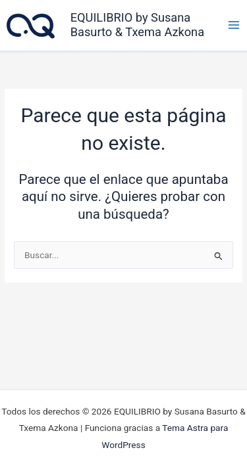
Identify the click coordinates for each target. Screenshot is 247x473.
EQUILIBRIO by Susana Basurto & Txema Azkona (137, 25)
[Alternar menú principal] (234, 24)
